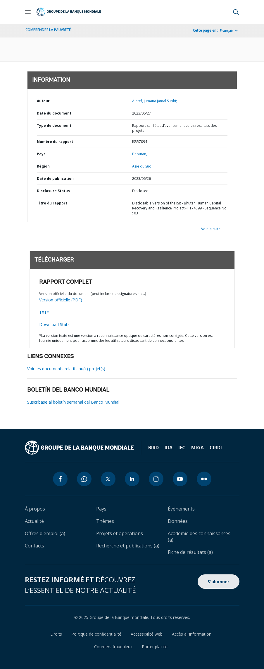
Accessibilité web (147, 634)
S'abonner (218, 581)
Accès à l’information (191, 634)
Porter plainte (155, 646)
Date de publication (55, 178)
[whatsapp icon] (84, 479)
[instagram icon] (156, 479)
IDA (168, 447)
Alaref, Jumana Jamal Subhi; (154, 100)
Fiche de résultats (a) (190, 552)
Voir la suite (210, 228)
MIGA (197, 447)
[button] (235, 12)
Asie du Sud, (142, 166)
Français (227, 30)
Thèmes (105, 521)
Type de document (54, 125)
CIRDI (216, 447)
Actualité (34, 521)
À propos (35, 509)
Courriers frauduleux (113, 646)
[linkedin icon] (132, 479)
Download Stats (54, 324)
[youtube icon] (180, 479)
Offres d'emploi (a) (45, 533)
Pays (41, 153)
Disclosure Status (53, 190)
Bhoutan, (139, 153)
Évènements (181, 509)
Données (178, 521)
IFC (181, 447)
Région (43, 166)
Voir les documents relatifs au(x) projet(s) (66, 368)
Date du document (54, 113)
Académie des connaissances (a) (199, 536)
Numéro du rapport (55, 141)
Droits (56, 634)
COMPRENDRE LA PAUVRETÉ (48, 29)
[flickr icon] (204, 479)
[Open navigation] (28, 12)
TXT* (44, 312)
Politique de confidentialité (96, 634)
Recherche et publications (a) (127, 545)
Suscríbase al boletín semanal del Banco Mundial (73, 402)
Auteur (43, 100)
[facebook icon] (60, 479)
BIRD (153, 447)
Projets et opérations (119, 533)
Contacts (34, 545)
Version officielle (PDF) (60, 300)
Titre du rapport (52, 203)
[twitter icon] (108, 479)
